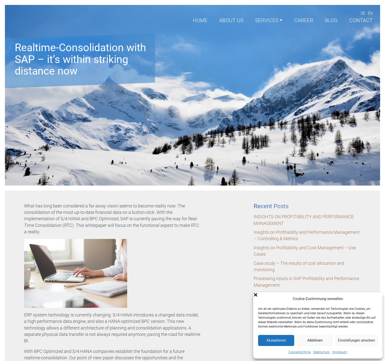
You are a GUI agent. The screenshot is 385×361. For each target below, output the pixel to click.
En (370, 13)
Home (200, 20)
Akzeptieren (276, 340)
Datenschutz (321, 352)
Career (303, 20)
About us (231, 20)
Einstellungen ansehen (356, 340)
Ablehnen (315, 340)
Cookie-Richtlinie (300, 352)
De (363, 13)
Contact (361, 20)
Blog (331, 20)
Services (266, 20)
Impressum (339, 352)
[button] (375, 298)
